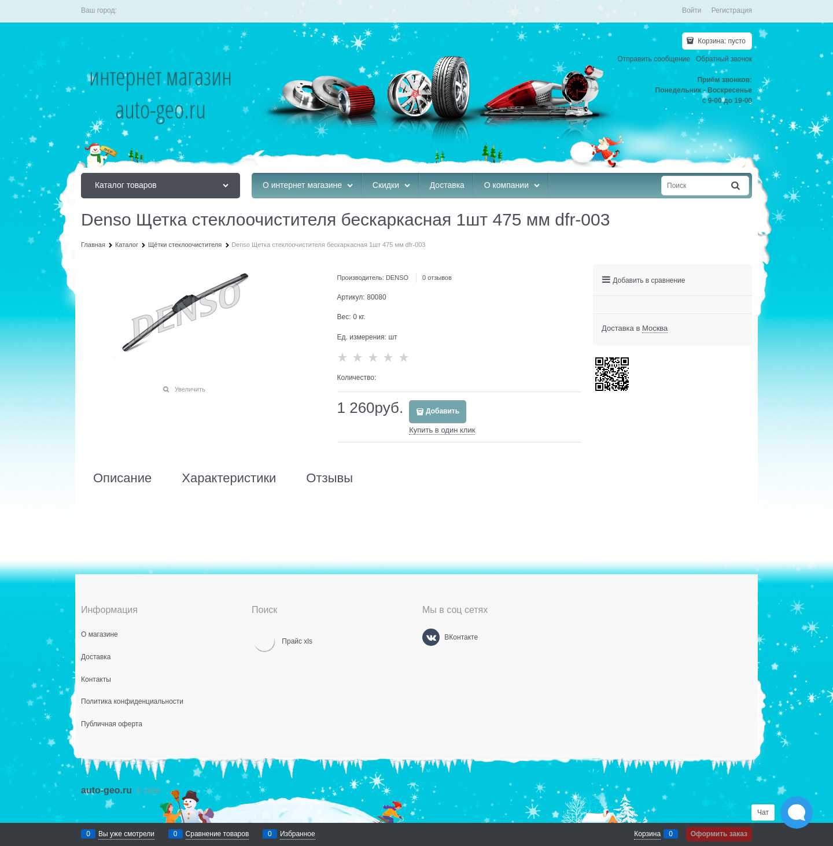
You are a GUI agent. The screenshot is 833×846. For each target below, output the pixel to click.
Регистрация (732, 10)
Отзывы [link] (329, 478)
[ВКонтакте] (431, 637)
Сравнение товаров (217, 833)
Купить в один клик (442, 430)
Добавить (442, 411)
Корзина (647, 833)
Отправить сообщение (653, 59)
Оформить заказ (719, 834)
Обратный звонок (724, 59)
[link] (655, 328)
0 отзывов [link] (437, 277)
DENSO (397, 277)
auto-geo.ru (106, 790)
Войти (692, 10)
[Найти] (736, 186)
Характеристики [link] (229, 478)
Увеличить (190, 389)
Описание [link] (122, 478)
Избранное (297, 833)
